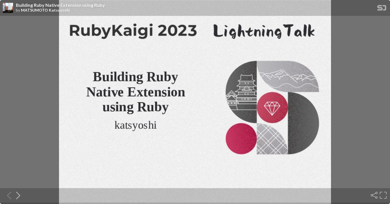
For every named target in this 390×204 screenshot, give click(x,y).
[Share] (373, 195)
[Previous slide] (7, 195)
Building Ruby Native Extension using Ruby (60, 5)
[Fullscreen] (382, 195)
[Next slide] (16, 195)
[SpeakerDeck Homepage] (381, 9)
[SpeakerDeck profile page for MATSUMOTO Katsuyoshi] (8, 8)
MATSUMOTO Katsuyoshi (45, 10)
